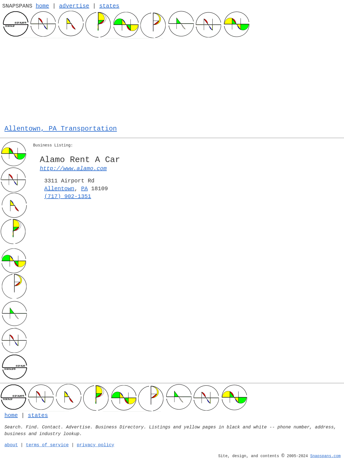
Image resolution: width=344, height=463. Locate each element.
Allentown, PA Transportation (60, 128)
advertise (74, 6)
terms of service (47, 445)
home (42, 6)
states (109, 6)
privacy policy (95, 445)
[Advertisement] (172, 80)
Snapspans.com (325, 456)
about (11, 445)
